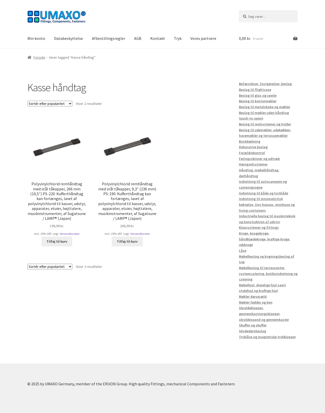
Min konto (36, 38)
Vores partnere (203, 38)
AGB (137, 38)
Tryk (178, 38)
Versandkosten (69, 234)
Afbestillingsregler (108, 38)
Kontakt (157, 38)
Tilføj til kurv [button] (56, 241)
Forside (39, 57)
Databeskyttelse (68, 38)
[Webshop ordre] (49, 103)
